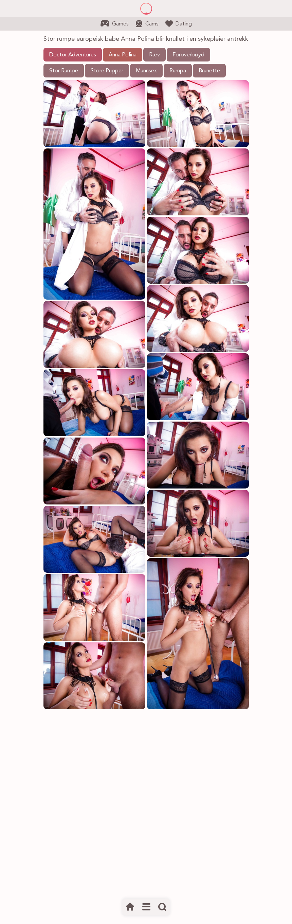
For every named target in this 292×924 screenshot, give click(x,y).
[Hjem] (130, 907)
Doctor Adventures (72, 55)
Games (115, 23)
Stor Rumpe (63, 71)
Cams (147, 23)
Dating (178, 23)
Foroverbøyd (188, 55)
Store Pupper (107, 71)
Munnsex (146, 71)
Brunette (209, 71)
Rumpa (177, 71)
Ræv (154, 55)
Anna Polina (122, 55)
